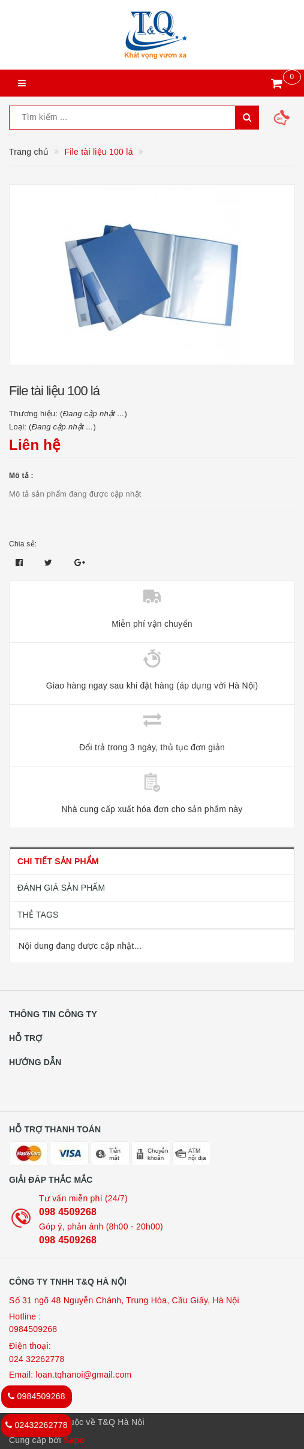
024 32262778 (37, 1359)
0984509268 (33, 1329)
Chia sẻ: (23, 544)
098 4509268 (68, 1212)
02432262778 (36, 1425)
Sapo (74, 1440)
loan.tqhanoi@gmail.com (84, 1374)
